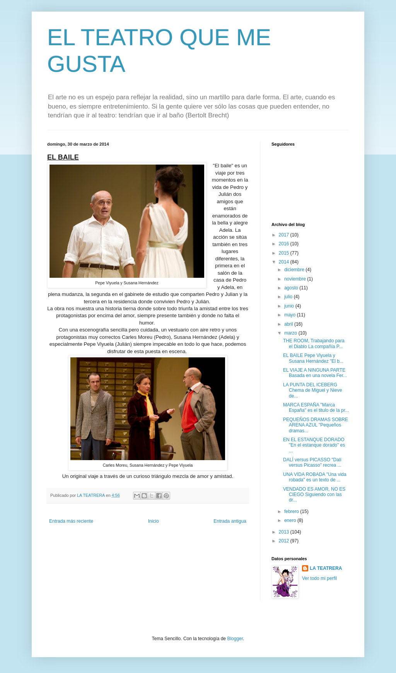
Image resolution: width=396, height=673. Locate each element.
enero (290, 520)
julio (289, 296)
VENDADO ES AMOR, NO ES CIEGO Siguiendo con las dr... (314, 494)
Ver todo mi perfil (319, 578)
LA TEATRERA (326, 568)
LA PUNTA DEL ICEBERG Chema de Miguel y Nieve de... (312, 390)
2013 (284, 532)
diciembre (295, 269)
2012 (284, 541)
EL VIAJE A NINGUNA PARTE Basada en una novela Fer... (315, 372)
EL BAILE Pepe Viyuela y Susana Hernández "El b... (313, 358)
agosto (291, 288)
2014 (284, 262)
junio (289, 306)
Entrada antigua (229, 521)
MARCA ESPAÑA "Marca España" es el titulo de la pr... (316, 407)
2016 (284, 243)
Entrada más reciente (71, 521)
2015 (284, 253)
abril (289, 324)
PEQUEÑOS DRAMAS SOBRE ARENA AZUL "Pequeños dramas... (315, 425)
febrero (292, 511)
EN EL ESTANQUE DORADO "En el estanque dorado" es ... (314, 445)
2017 (284, 235)
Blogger (235, 638)
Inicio (153, 521)
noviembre (295, 279)
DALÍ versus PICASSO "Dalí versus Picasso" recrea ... (312, 462)
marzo (291, 333)
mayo (290, 315)
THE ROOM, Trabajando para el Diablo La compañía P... (314, 343)
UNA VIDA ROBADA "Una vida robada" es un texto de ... (314, 477)
